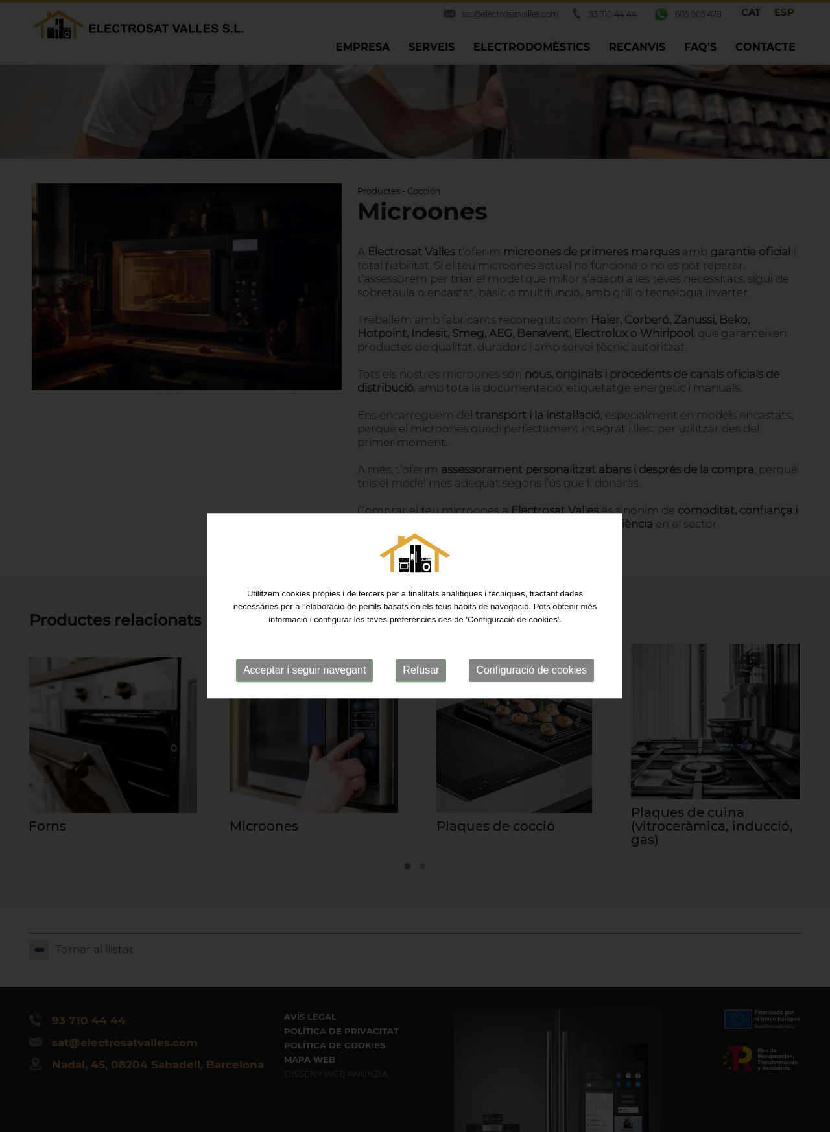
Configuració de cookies (531, 690)
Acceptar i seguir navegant (304, 690)
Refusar (421, 690)
